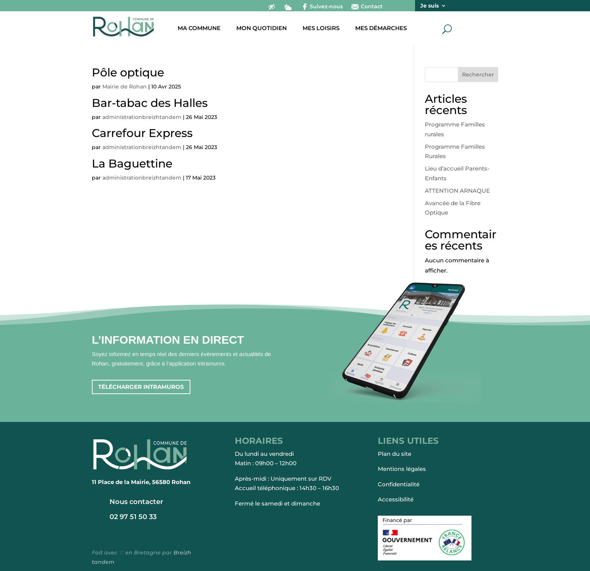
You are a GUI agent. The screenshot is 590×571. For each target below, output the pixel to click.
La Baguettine (132, 164)
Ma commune (199, 29)
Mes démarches (381, 29)
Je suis (429, 6)
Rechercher (478, 74)
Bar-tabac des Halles (150, 103)
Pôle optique (128, 72)
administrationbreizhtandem (141, 117)
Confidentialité (399, 484)
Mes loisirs (321, 29)
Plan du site (394, 453)
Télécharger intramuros (141, 386)
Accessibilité (396, 499)
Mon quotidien (261, 29)
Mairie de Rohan (124, 86)
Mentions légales (402, 468)
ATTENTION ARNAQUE (457, 190)
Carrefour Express (142, 133)
